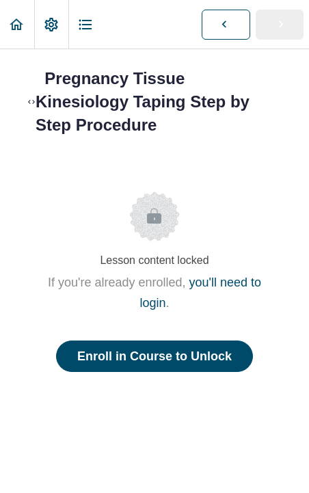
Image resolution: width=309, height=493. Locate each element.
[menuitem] (51, 24)
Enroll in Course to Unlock (154, 356)
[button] (17, 24)
